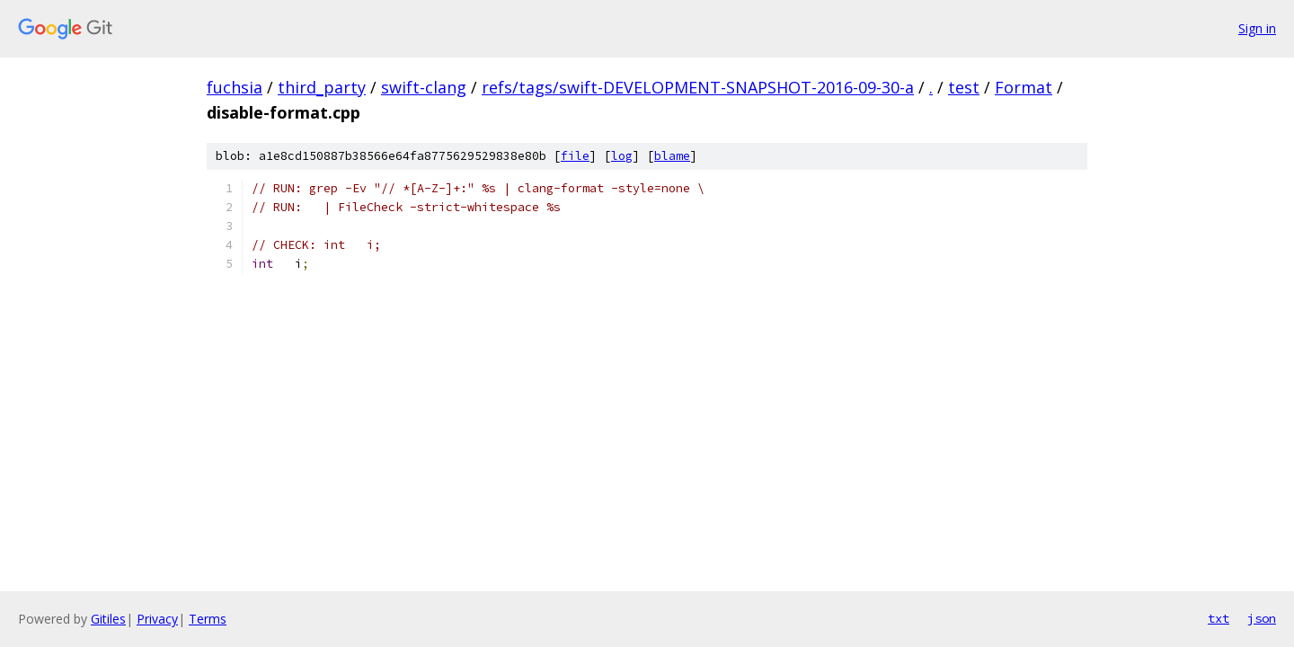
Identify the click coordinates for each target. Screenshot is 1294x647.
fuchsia (234, 87)
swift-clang (423, 87)
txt (1218, 618)
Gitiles (108, 618)
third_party (322, 87)
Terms (207, 618)
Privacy (157, 618)
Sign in (1257, 28)
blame (672, 156)
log (622, 156)
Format (1023, 87)
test (963, 87)
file (575, 156)
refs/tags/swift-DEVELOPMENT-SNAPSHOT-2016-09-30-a (698, 87)
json (1261, 618)
